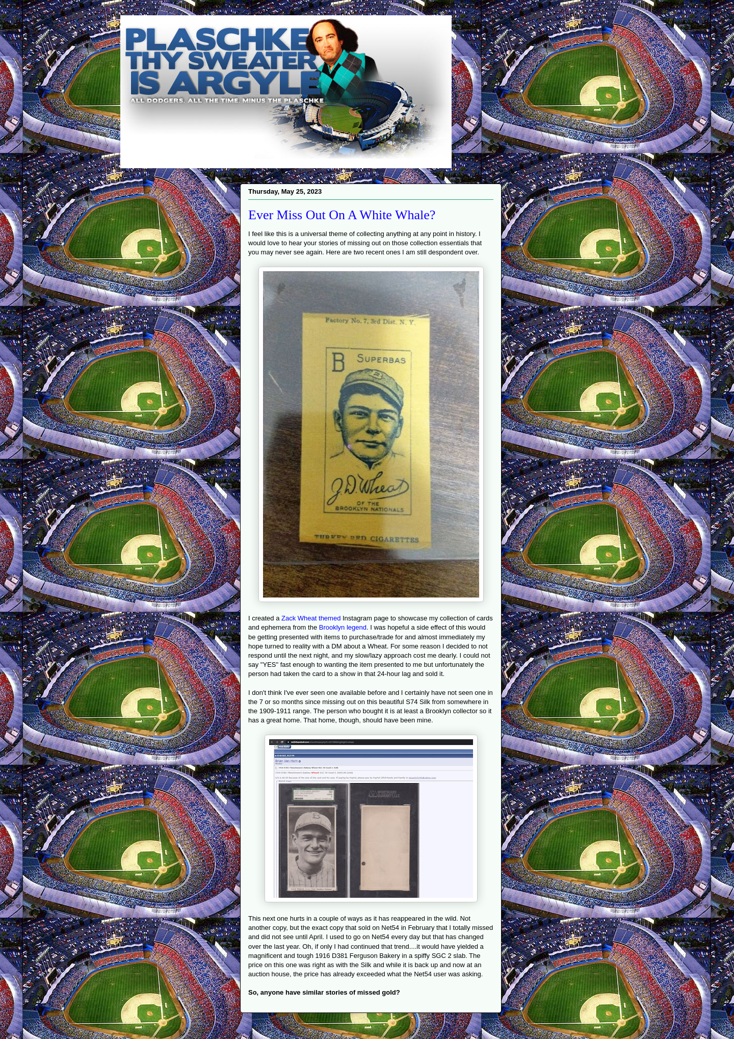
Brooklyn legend (342, 627)
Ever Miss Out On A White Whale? (341, 214)
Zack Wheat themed (310, 618)
